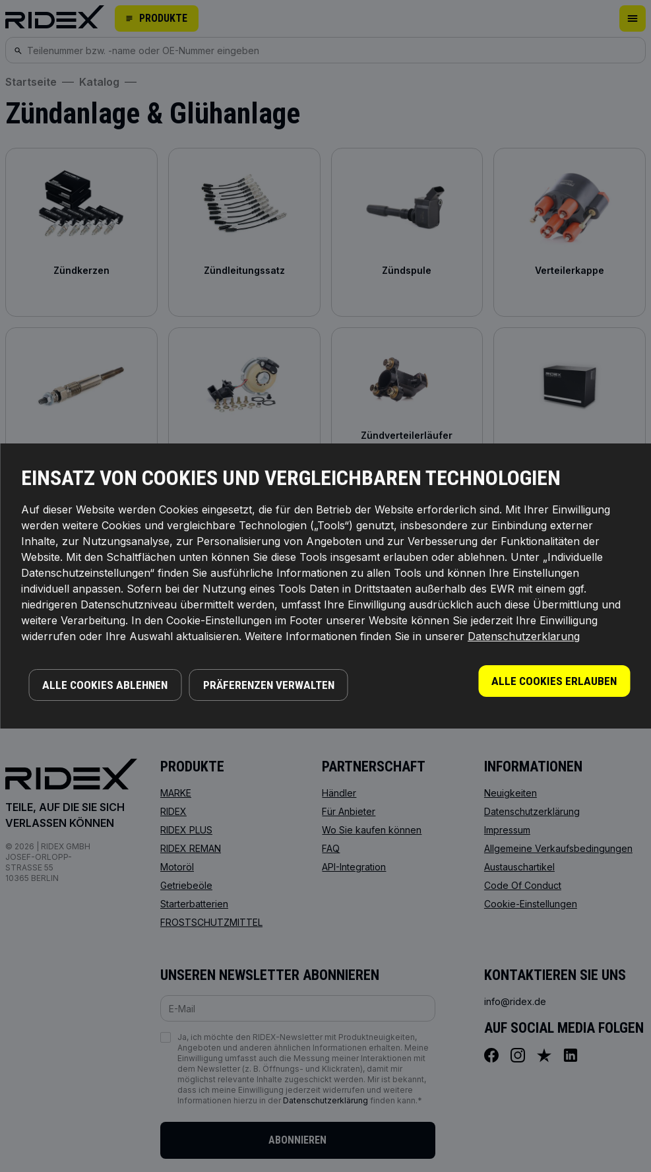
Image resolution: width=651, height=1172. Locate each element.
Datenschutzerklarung (524, 636)
